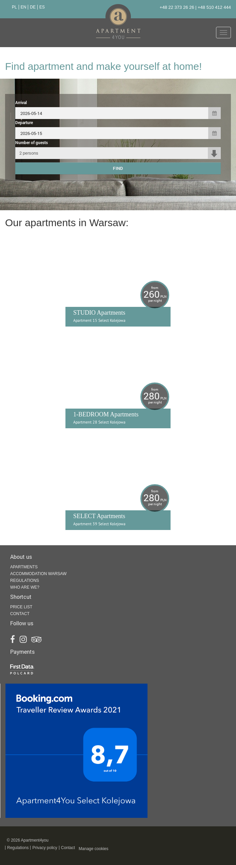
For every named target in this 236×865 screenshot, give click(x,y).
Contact (19, 613)
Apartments (24, 567)
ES (42, 7)
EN (23, 7)
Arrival (21, 102)
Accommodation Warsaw (38, 573)
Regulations (24, 580)
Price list (21, 607)
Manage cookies (93, 848)
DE (33, 7)
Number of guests (31, 142)
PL (14, 7)
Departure (24, 122)
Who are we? (24, 587)
